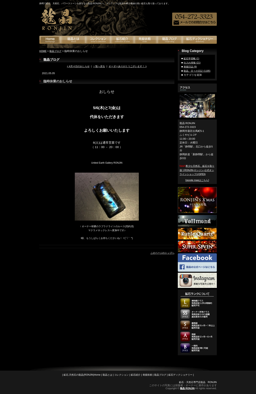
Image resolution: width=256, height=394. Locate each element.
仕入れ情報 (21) (192, 62)
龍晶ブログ (169, 40)
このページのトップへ (162, 253)
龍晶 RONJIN (187, 388)
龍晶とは (73, 40)
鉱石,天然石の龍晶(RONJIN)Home (82, 374)
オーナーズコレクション (98, 40)
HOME (43, 51)
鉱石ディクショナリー (199, 40)
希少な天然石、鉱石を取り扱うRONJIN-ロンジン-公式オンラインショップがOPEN (197, 170)
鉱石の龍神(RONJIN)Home (50, 40)
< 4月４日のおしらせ (78, 66)
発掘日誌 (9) (190, 66)
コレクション (121, 374)
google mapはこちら (197, 180)
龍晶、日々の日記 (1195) (197, 71)
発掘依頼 (145, 40)
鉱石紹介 (122, 40)
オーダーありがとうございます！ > (128, 66)
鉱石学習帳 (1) (191, 58)
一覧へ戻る (99, 66)
